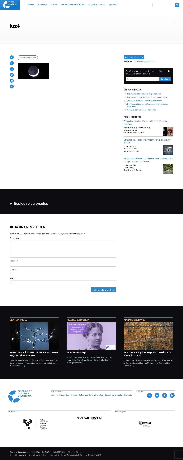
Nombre (13, 261)
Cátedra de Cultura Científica (91, 395)
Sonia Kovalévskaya (76, 352)
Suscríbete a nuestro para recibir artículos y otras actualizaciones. (148, 72)
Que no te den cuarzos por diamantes (141, 110)
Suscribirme (165, 79)
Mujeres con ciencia (78, 320)
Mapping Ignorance (134, 320)
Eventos (73, 395)
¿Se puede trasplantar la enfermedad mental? (144, 101)
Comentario (15, 238)
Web (11, 279)
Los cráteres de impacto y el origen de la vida (144, 94)
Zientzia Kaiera (18, 320)
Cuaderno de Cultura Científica (27, 455)
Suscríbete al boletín (113, 395)
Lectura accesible (28, 58)
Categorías (64, 395)
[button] (12, 57)
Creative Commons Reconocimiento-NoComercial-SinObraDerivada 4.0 (77, 455)
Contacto (128, 395)
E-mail (13, 270)
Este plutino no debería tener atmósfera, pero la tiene (147, 97)
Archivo (54, 395)
